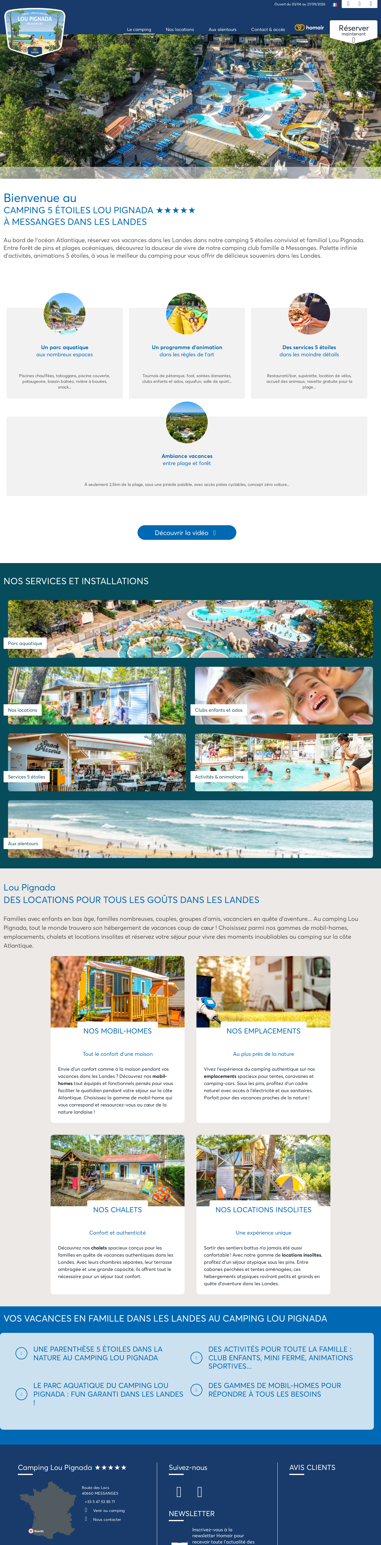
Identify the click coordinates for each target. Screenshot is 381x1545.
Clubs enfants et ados (312, 637)
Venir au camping (103, 1364)
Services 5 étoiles (26, 697)
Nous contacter (101, 1373)
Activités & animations (157, 697)
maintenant (353, 30)
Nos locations (209, 637)
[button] (99, 1207)
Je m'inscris (201, 1433)
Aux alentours (272, 697)
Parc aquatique (25, 637)
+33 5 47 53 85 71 (100, 1355)
